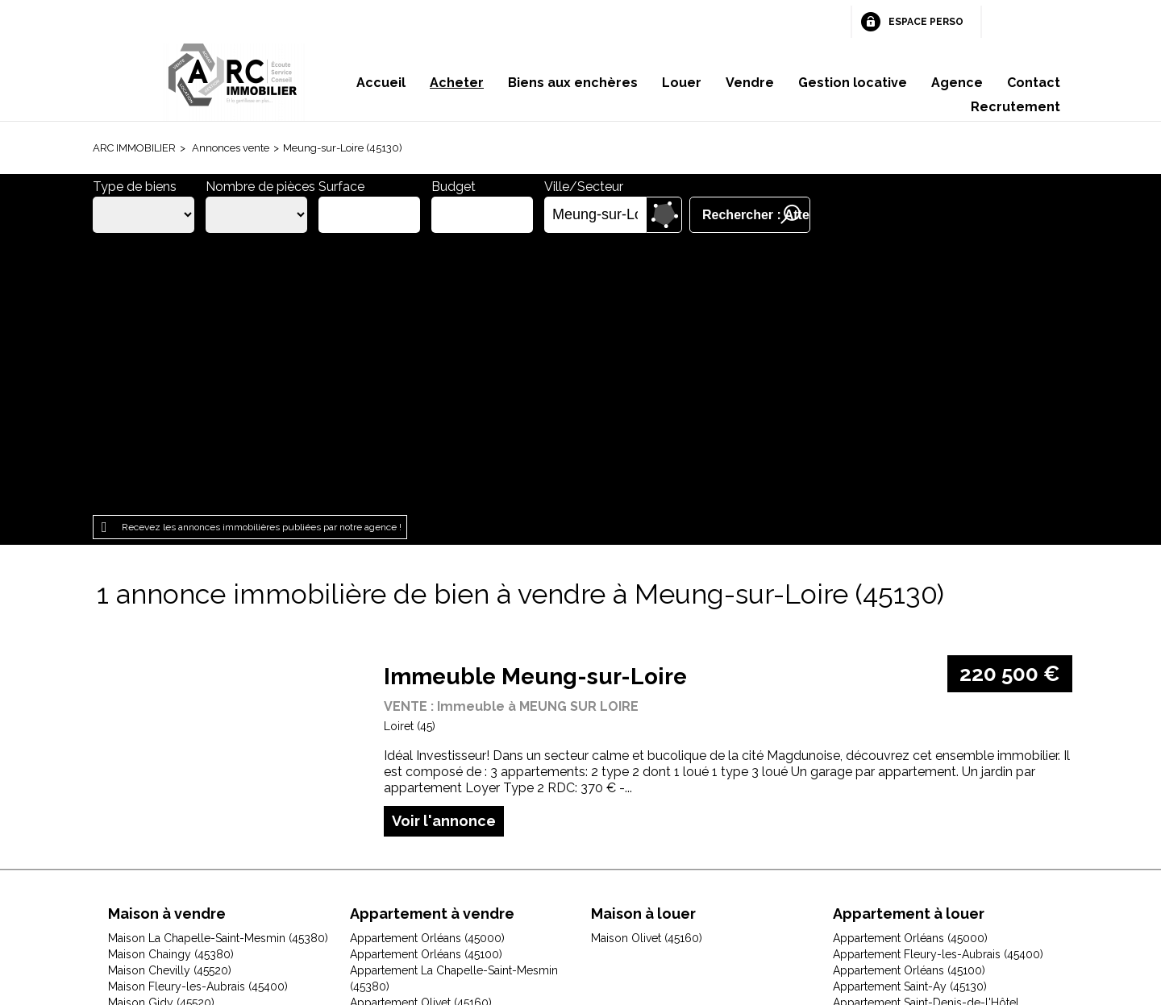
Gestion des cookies (772, 903)
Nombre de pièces (260, 186)
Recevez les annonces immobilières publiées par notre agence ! (262, 255)
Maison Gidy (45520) (161, 731)
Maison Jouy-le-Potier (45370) (186, 779)
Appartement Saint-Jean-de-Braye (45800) (460, 747)
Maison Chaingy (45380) (171, 682)
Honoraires (473, 903)
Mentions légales (370, 903)
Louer (681, 82)
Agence (957, 82)
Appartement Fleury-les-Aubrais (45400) (938, 682)
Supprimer (635, 215)
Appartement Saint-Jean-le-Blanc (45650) (940, 763)
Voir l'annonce (444, 548)
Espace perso (925, 21)
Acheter (457, 82)
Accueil (381, 82)
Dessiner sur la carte (664, 215)
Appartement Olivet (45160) (421, 731)
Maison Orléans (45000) (170, 811)
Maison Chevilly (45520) (169, 698)
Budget (453, 186)
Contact (1033, 82)
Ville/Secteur (583, 186)
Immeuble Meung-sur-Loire (535, 405)
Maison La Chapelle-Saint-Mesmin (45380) (218, 666)
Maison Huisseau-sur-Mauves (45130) (204, 747)
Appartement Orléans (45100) (426, 682)
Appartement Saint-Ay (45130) (910, 714)
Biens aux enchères (573, 82)
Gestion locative (852, 82)
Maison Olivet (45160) (163, 795)
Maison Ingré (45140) (161, 763)
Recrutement (1015, 106)
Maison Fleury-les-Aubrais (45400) (198, 714)
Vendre (750, 82)
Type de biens (135, 186)
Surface (341, 186)
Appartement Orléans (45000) (427, 666)
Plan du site (556, 903)
